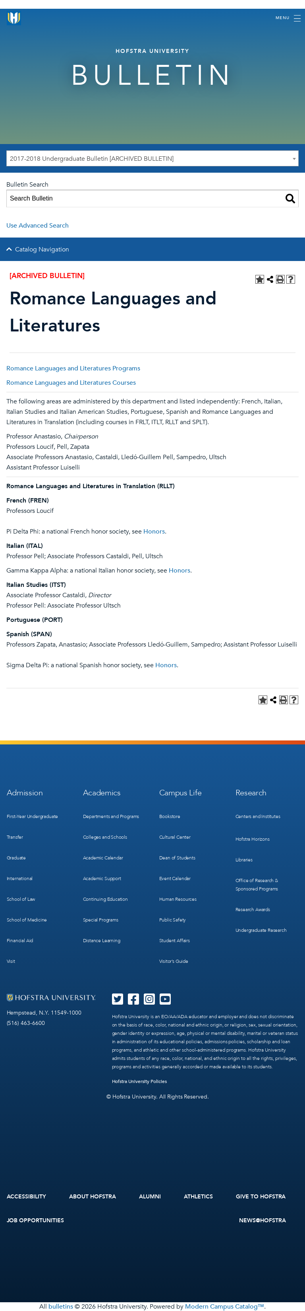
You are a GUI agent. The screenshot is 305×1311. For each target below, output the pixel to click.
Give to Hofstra (261, 1196)
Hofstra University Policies (139, 1081)
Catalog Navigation (42, 249)
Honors (154, 531)
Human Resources (178, 899)
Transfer (15, 837)
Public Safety (172, 920)
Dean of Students (177, 858)
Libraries (244, 860)
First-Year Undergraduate (32, 816)
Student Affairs (174, 940)
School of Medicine (27, 920)
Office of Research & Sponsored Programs (257, 884)
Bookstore (169, 816)
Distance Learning (101, 940)
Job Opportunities (35, 1220)
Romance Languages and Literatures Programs (73, 368)
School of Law (21, 899)
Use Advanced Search (37, 225)
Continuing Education (105, 899)
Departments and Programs (111, 816)
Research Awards (253, 909)
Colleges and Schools (105, 837)
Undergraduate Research (261, 930)
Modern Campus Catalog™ (224, 1306)
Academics (102, 792)
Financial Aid (20, 940)
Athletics (198, 1196)
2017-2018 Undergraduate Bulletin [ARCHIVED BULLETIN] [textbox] (92, 158)
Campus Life (180, 792)
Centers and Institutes (258, 816)
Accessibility (26, 1196)
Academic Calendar (103, 858)
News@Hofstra (262, 1220)
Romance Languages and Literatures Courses (71, 382)
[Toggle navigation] (288, 18)
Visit (11, 961)
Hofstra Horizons (253, 839)
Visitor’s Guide (173, 961)
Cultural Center (175, 837)
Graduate (16, 858)
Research (251, 792)
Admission (25, 792)
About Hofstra (92, 1196)
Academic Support (102, 878)
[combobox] (152, 158)
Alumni (150, 1196)
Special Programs (100, 920)
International (20, 878)
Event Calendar (175, 878)
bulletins (60, 1306)
